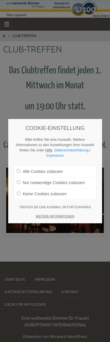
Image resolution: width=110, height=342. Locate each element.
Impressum (55, 151)
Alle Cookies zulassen (40, 167)
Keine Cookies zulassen (42, 189)
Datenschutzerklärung (71, 146)
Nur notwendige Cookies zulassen (51, 178)
